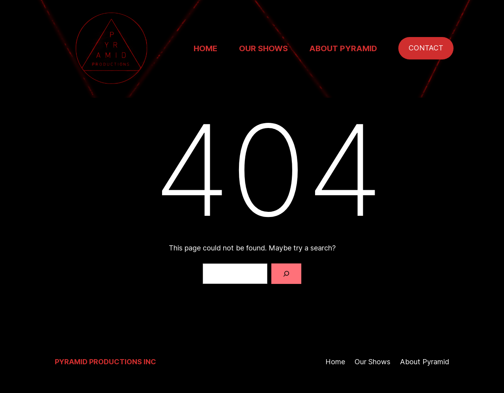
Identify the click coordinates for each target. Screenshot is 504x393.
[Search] (286, 273)
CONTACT (426, 48)
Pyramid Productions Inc (105, 362)
